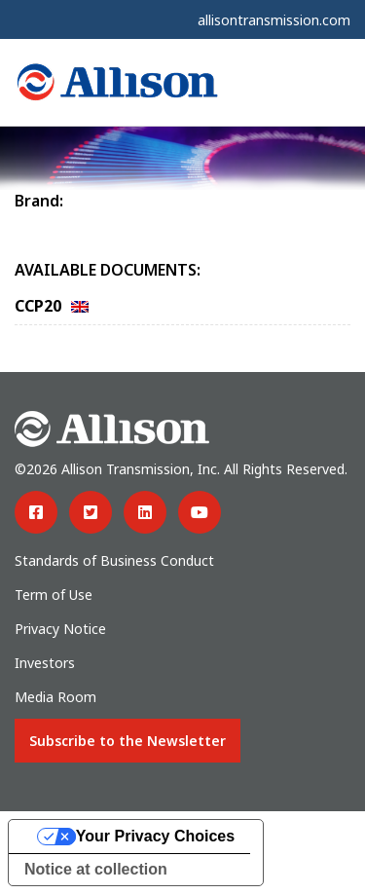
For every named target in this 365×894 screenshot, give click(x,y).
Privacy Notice (60, 628)
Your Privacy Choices (155, 836)
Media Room (55, 697)
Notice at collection (95, 869)
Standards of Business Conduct (114, 560)
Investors (45, 662)
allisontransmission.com (274, 20)
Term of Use (53, 594)
